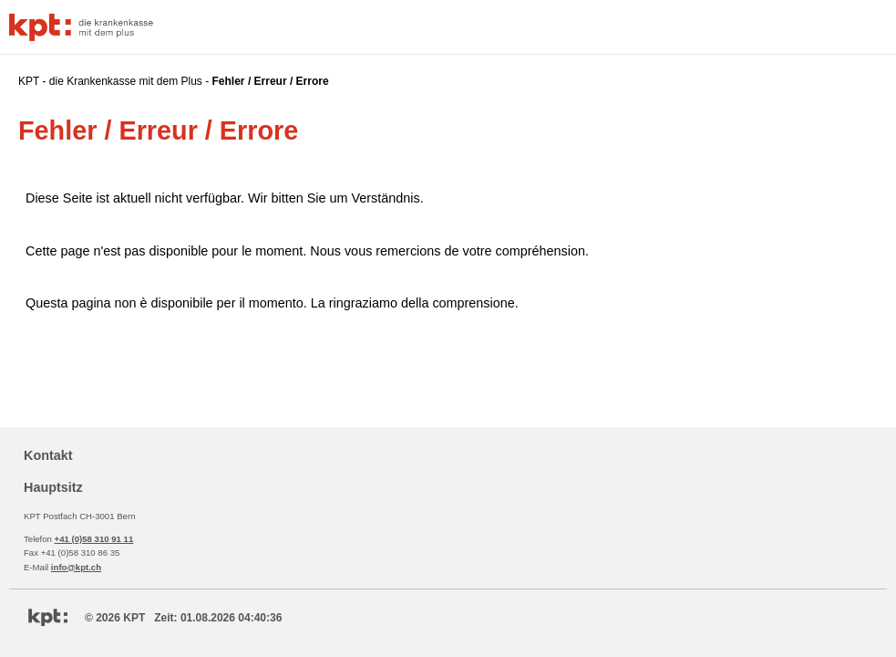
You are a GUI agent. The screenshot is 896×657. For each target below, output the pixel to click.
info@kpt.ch (76, 567)
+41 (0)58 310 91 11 (94, 539)
